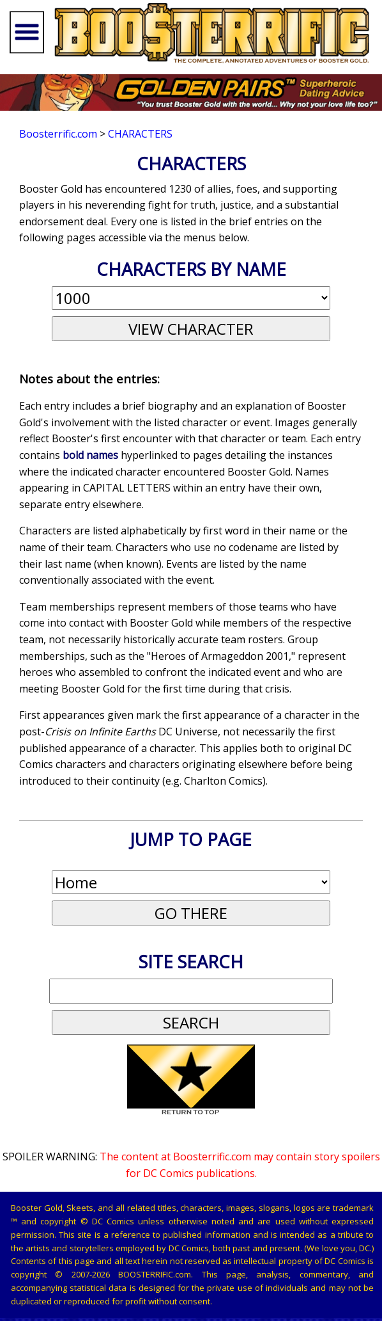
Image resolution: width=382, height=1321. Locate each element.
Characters (140, 134)
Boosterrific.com (58, 134)
